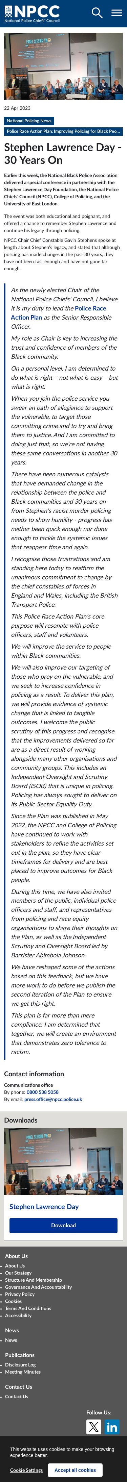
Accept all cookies (75, 1470)
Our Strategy (18, 1273)
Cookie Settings (26, 1470)
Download (63, 1225)
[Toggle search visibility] (97, 12)
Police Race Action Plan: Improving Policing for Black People (64, 131)
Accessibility (18, 1315)
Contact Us (16, 1397)
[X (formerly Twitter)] (93, 1427)
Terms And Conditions (28, 1308)
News (11, 1340)
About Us (15, 1266)
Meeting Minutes (23, 1372)
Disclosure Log (20, 1365)
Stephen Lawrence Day (44, 1207)
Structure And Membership (33, 1280)
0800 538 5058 (43, 1092)
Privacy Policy (20, 1294)
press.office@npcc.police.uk (53, 1099)
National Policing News (29, 121)
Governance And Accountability (38, 1287)
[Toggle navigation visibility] (116, 12)
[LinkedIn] (112, 1427)
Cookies (13, 1301)
